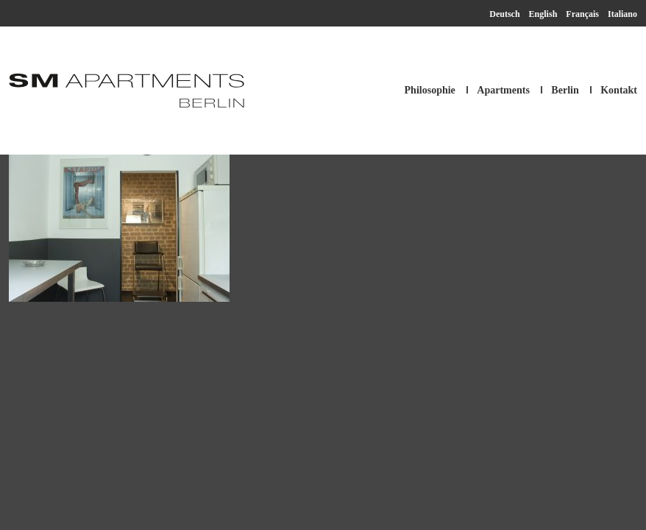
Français (582, 14)
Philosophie (430, 90)
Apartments (503, 90)
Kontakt (618, 90)
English (543, 14)
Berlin (564, 90)
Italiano (622, 14)
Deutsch (504, 14)
